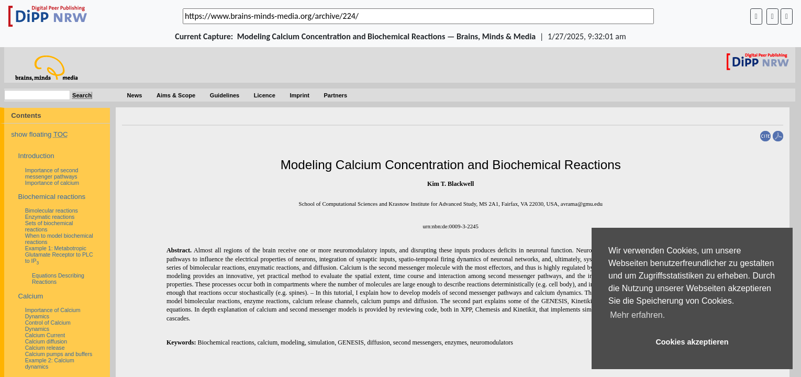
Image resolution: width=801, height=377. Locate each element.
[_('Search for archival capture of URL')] (418, 16)
